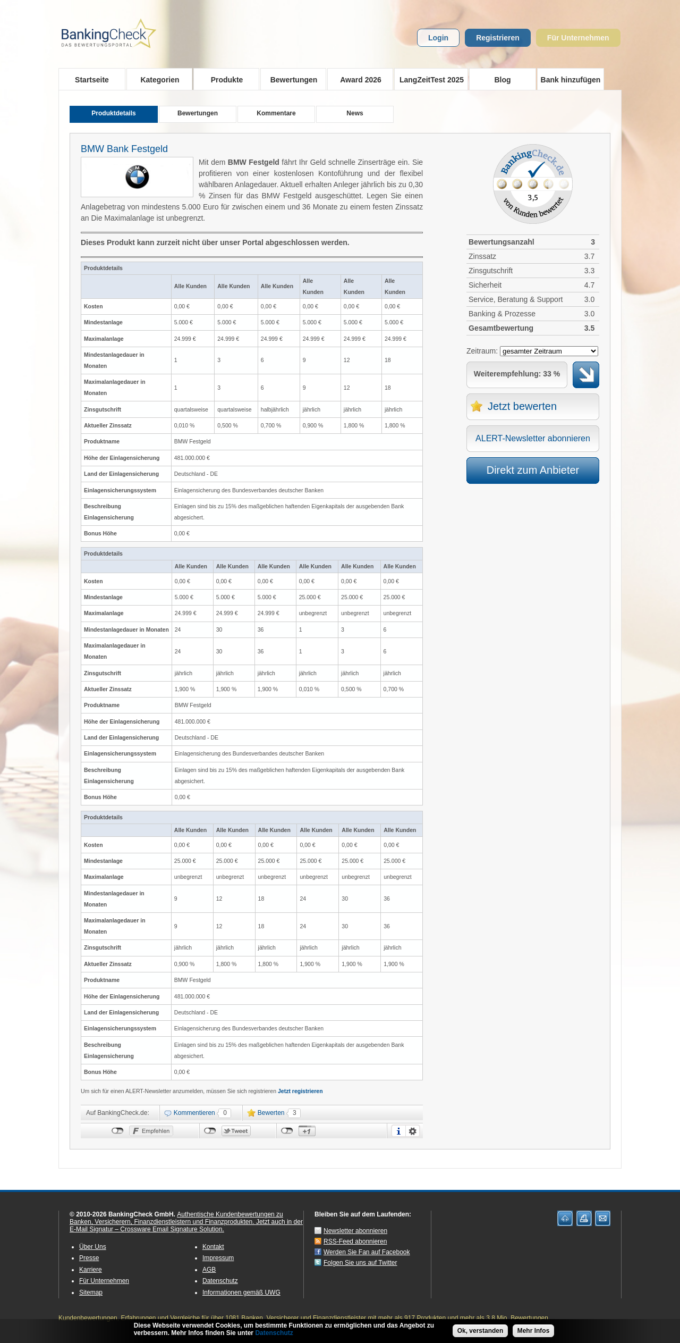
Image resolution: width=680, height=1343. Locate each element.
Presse (89, 1258)
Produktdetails (113, 113)
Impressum (218, 1258)
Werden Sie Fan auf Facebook (367, 1252)
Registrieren (498, 37)
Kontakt (213, 1246)
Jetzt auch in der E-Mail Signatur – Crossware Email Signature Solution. (186, 1225)
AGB (209, 1269)
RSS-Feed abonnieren (355, 1241)
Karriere (90, 1269)
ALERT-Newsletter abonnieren (532, 438)
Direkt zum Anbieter (533, 470)
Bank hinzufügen (571, 79)
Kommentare (276, 113)
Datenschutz (220, 1281)
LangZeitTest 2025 (429, 79)
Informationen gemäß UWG (241, 1292)
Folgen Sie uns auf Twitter (360, 1262)
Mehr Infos (533, 1330)
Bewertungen (290, 79)
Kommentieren (194, 1113)
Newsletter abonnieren (355, 1231)
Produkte (223, 79)
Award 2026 (357, 79)
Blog (502, 79)
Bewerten (271, 1113)
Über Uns (92, 1246)
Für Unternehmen (578, 37)
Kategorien (156, 79)
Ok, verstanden (480, 1330)
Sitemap (91, 1292)
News (354, 113)
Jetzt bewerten (522, 406)
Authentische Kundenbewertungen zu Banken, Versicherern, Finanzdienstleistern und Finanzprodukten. (176, 1218)
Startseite (92, 79)
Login (438, 37)
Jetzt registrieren (300, 1091)
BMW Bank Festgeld (124, 149)
